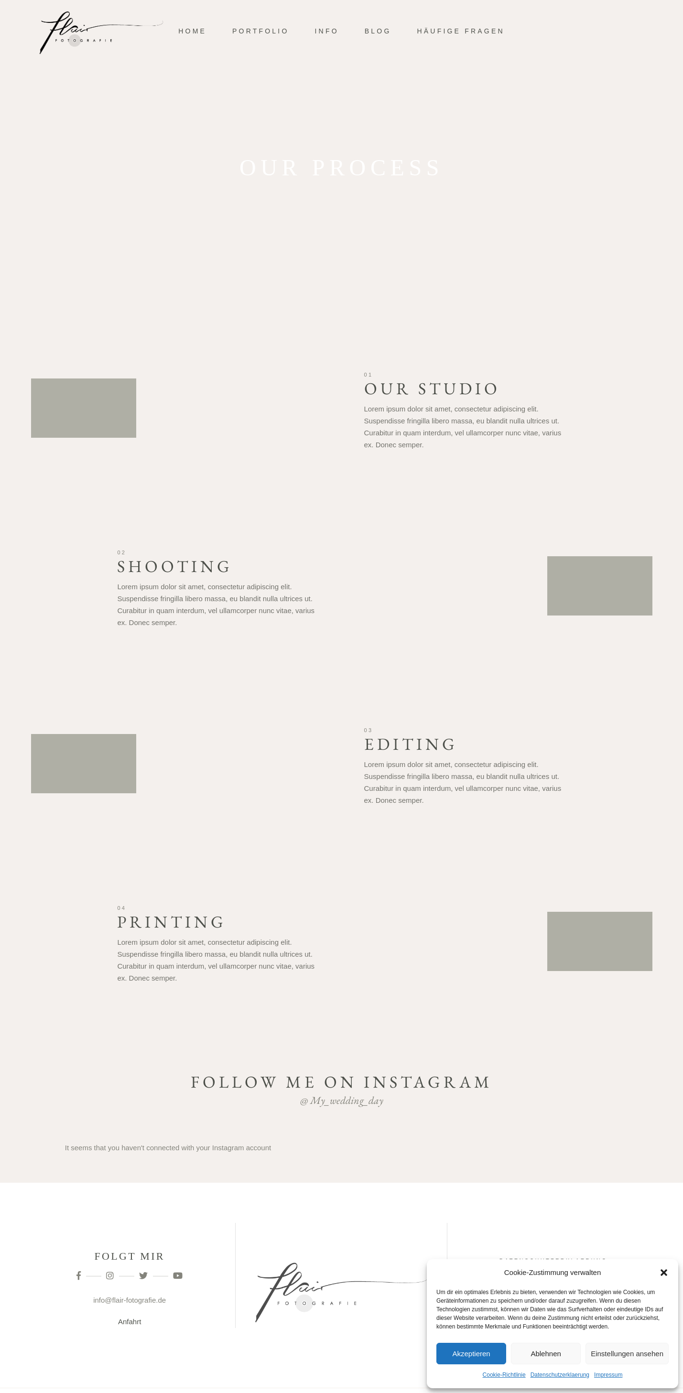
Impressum (608, 1374)
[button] (664, 1272)
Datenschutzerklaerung (560, 1374)
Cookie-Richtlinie (504, 1374)
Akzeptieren (471, 1354)
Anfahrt (129, 1321)
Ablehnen (546, 1354)
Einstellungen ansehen (627, 1354)
